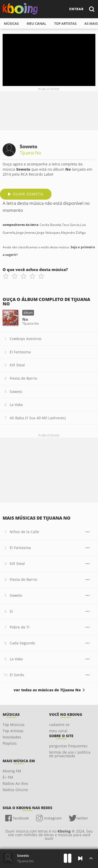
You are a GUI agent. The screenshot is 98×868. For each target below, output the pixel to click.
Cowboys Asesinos (26, 338)
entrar (76, 9)
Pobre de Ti (20, 627)
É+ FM (8, 777)
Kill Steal (17, 364)
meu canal (36, 23)
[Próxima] (80, 858)
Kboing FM (12, 770)
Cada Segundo (22, 643)
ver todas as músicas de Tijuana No (47, 690)
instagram (53, 818)
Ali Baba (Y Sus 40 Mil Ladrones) (38, 417)
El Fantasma (20, 351)
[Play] (68, 858)
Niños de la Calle (24, 531)
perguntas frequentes (68, 745)
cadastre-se (59, 724)
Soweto (16, 391)
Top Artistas (13, 730)
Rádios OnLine (15, 789)
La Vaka (16, 404)
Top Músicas (14, 724)
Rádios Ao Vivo (15, 783)
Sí (11, 611)
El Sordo (17, 674)
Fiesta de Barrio (23, 378)
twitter (82, 818)
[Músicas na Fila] (90, 858)
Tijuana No (25, 861)
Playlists (10, 743)
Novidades (12, 737)
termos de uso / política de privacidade (69, 754)
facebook (21, 818)
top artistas (65, 23)
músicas (11, 23)
